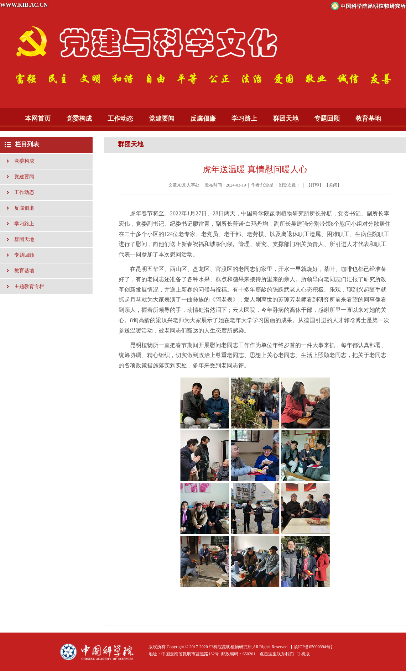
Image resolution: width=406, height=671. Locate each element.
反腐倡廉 (203, 118)
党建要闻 (162, 118)
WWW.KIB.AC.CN (24, 5)
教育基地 (368, 118)
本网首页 (38, 118)
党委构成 (79, 118)
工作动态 (120, 118)
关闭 (333, 185)
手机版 (303, 653)
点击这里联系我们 (277, 653)
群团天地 (285, 118)
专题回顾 (327, 118)
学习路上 (244, 118)
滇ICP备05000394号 (312, 646)
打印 (315, 185)
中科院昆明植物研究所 (230, 646)
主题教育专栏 (29, 286)
